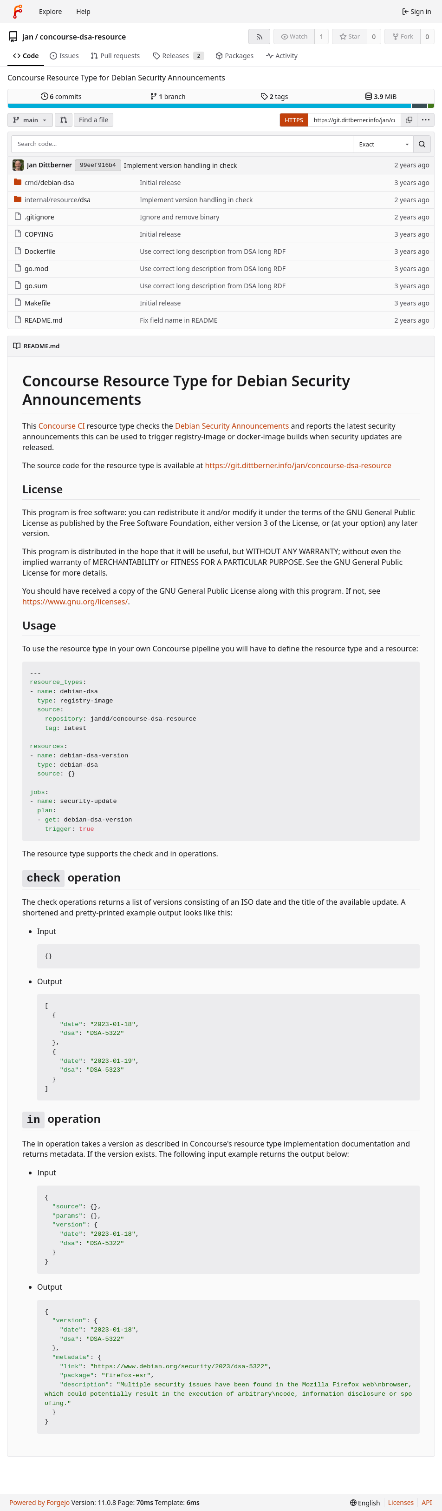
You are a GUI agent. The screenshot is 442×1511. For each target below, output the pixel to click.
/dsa (52, 199)
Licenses (401, 1502)
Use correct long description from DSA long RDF (213, 251)
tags (274, 96)
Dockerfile (35, 251)
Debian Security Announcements (232, 426)
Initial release (160, 182)
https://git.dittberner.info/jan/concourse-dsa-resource (298, 465)
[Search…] (422, 144)
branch (168, 96)
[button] (63, 120)
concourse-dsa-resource (83, 36)
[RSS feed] (259, 36)
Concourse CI (62, 426)
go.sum (30, 285)
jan (27, 36)
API (427, 1502)
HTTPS (294, 120)
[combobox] (383, 144)
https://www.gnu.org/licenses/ (75, 601)
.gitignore (34, 216)
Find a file (93, 119)
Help (83, 11)
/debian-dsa (44, 182)
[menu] (426, 120)
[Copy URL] (409, 120)
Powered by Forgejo (39, 1502)
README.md (38, 320)
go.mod (31, 268)
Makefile (32, 302)
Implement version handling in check (180, 165)
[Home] (18, 11)
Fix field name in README (178, 320)
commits (61, 96)
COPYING (33, 234)
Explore (50, 11)
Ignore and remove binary (179, 216)
